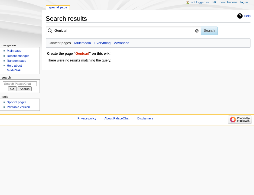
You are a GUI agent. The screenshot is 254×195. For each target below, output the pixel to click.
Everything (102, 43)
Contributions (228, 2)
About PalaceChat (117, 118)
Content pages (59, 43)
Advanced (121, 43)
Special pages (16, 102)
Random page (16, 60)
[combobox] (123, 31)
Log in (244, 2)
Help (247, 16)
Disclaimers (145, 118)
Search (6, 77)
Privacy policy (86, 118)
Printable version (18, 107)
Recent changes (18, 55)
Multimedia (82, 43)
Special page (57, 7)
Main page (14, 50)
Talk (214, 2)
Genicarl (82, 54)
